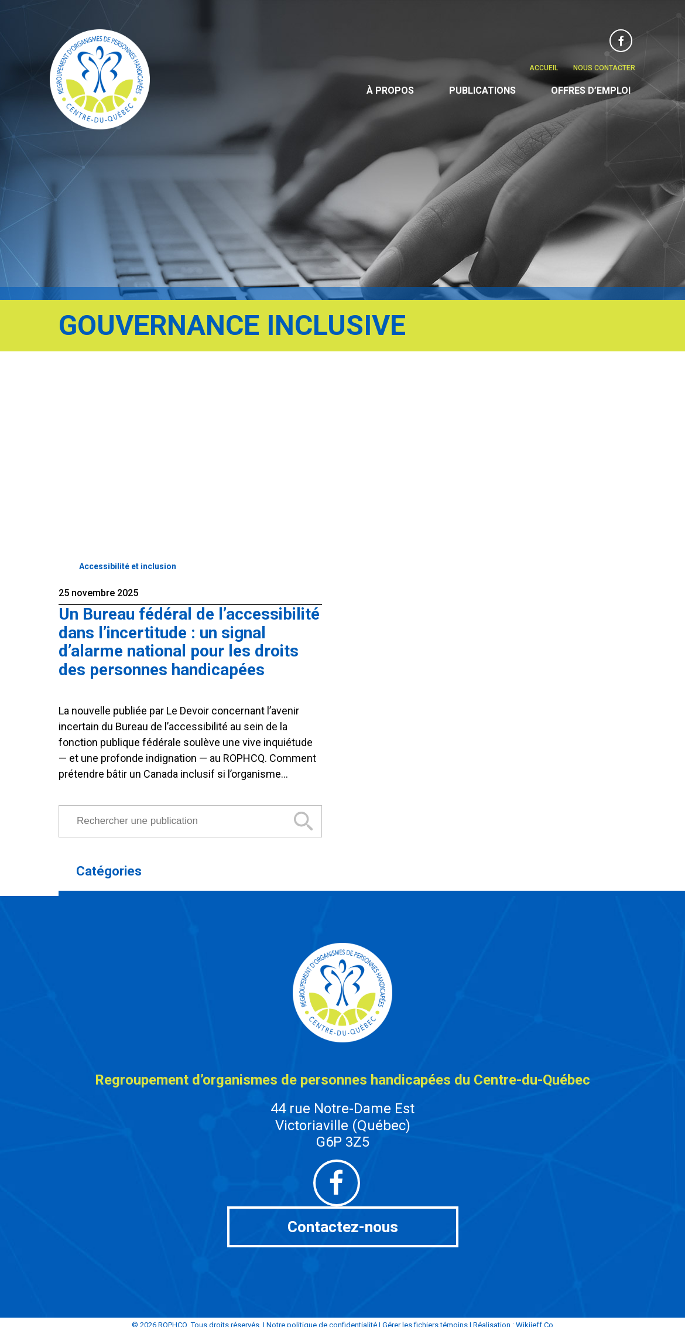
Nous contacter (604, 68)
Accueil (543, 68)
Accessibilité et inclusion (127, 566)
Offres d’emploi (591, 90)
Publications (482, 90)
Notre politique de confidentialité (321, 1319)
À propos (390, 90)
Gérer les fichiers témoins (425, 1319)
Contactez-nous (343, 1225)
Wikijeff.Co (534, 1319)
